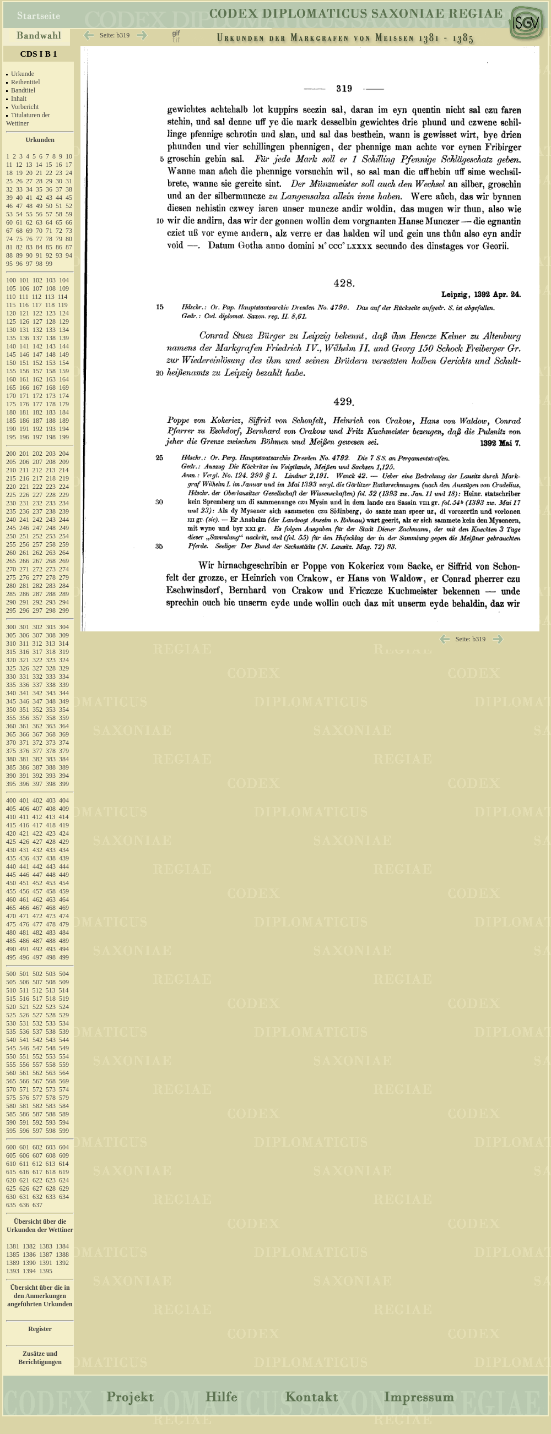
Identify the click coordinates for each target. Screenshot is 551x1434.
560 (11, 1073)
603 (51, 1147)
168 (51, 387)
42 (39, 197)
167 (37, 387)
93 (59, 255)
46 (9, 206)
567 (37, 1081)
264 (64, 553)
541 (24, 1040)
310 (11, 643)
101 (24, 280)
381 (24, 759)
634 (64, 1197)
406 (24, 809)
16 (59, 164)
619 (64, 1172)
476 (24, 924)
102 (37, 280)
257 (37, 544)
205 (11, 462)
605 (11, 1155)
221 (24, 486)
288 (51, 594)
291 (24, 602)
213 (51, 470)
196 (24, 437)
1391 (45, 1263)
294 (64, 602)
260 (11, 553)
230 (11, 503)
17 (69, 164)
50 (49, 206)
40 (19, 197)
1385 (12, 1254)
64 (49, 222)
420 (11, 833)
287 (37, 594)
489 (64, 941)
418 (51, 825)
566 (24, 1081)
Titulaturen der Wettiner (28, 119)
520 (11, 1007)
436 (24, 858)
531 (24, 1023)
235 (11, 511)
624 (64, 1180)
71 (49, 231)
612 (37, 1164)
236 (24, 511)
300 (11, 627)
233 (51, 503)
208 (51, 462)
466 (24, 908)
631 (24, 1197)
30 (59, 181)
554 (64, 1056)
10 (69, 156)
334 (64, 676)
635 (11, 1205)
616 (24, 1172)
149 (64, 354)
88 (9, 255)
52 (69, 206)
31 (69, 181)
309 (64, 635)
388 (51, 767)
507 (37, 982)
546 (24, 1048)
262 (37, 553)
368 (51, 734)
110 (11, 297)
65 (59, 222)
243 (51, 520)
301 (24, 627)
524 (64, 1007)
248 (51, 528)
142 (37, 346)
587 (37, 1114)
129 (64, 321)
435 (11, 858)
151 (24, 363)
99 (49, 264)
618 (51, 1172)
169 (64, 387)
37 (59, 189)
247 (37, 528)
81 (9, 247)
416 (24, 825)
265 (11, 561)
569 (64, 1081)
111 (24, 297)
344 (64, 693)
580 (11, 1106)
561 (24, 1073)
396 (24, 784)
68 (19, 231)
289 (64, 594)
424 (64, 833)
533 (51, 1023)
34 (29, 189)
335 (11, 685)
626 (24, 1188)
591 (24, 1122)
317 (37, 652)
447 (37, 875)
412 (37, 817)
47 (19, 206)
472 (37, 916)
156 (24, 371)
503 (51, 974)
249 (64, 528)
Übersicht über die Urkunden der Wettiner (40, 1226)
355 (11, 718)
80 (69, 239)
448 (51, 875)
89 (19, 255)
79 (59, 239)
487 (37, 941)
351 (24, 709)
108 (51, 288)
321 (24, 660)
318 (51, 652)
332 (37, 676)
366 (24, 734)
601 (24, 1147)
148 (51, 354)
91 (39, 255)
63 (39, 222)
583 (51, 1106)
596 (24, 1131)
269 (64, 561)
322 (37, 660)
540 (11, 1040)
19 (19, 173)
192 (37, 429)
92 (49, 255)
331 (24, 676)
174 (64, 396)
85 (49, 247)
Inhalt (18, 98)
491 (24, 949)
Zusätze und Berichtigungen (40, 1358)
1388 (62, 1254)
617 (37, 1172)
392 (37, 775)
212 (37, 470)
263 (51, 553)
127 (37, 321)
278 (51, 577)
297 (37, 610)
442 (37, 866)
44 (59, 197)
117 (37, 305)
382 (37, 759)
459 (64, 891)
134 (64, 330)
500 (11, 974)
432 (37, 850)
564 (64, 1073)
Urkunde (22, 74)
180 (11, 412)
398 (51, 784)
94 (69, 255)
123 (51, 313)
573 (51, 1089)
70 (39, 231)
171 (24, 396)
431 (24, 850)
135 (11, 338)
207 (37, 462)
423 (51, 833)
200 (11, 453)
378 (51, 751)
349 (64, 701)
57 (49, 214)
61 (19, 222)
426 (24, 842)
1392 (62, 1263)
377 (37, 751)
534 (64, 1023)
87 (69, 247)
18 (9, 173)
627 (37, 1188)
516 (24, 998)
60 (9, 222)
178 (51, 404)
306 (24, 635)
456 (24, 891)
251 (24, 536)
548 (51, 1048)
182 (37, 412)
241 (24, 520)
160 (11, 379)
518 (51, 998)
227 (37, 495)
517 (37, 998)
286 (24, 594)
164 (64, 379)
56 (39, 214)
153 (51, 363)
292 (37, 602)
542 (37, 1040)
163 (51, 379)
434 (64, 850)
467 (37, 908)
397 (37, 784)
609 (64, 1155)
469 (64, 908)
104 (64, 280)
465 (11, 908)
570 (11, 1089)
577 (37, 1098)
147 (37, 354)
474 (64, 916)
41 (29, 197)
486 (24, 941)
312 (37, 643)
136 (24, 338)
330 (11, 676)
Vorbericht (25, 107)
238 (51, 511)
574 (64, 1089)
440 (11, 866)
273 (51, 569)
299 (64, 610)
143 (51, 346)
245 (11, 528)
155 (11, 371)
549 (64, 1048)
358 (51, 718)
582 (37, 1106)
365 (11, 734)
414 (64, 817)
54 (19, 214)
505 (11, 982)
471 (24, 916)
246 (24, 528)
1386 (29, 1254)
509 (64, 982)
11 (9, 164)
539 (64, 1031)
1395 (45, 1271)
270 (11, 569)
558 (51, 1064)
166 (24, 387)
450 (11, 883)
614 (64, 1164)
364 (64, 726)
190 (11, 429)
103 (51, 280)
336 (24, 685)
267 (37, 561)
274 (64, 569)
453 (51, 883)
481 (24, 932)
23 (59, 173)
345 (11, 701)
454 (64, 883)
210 (11, 470)
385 (11, 767)
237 (37, 511)
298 (51, 610)
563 (51, 1073)
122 (37, 313)
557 (37, 1064)
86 (59, 247)
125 (11, 321)
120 (11, 313)
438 (51, 858)
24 (69, 173)
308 (51, 635)
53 (9, 214)
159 (64, 371)
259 (64, 544)
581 (24, 1106)
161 (24, 379)
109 (64, 288)
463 (51, 899)
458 (51, 891)
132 (37, 330)
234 (64, 503)
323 (51, 660)
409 (64, 809)
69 (29, 231)
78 (49, 239)
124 (64, 313)
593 (51, 1122)
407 (37, 809)
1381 (12, 1246)
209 (64, 462)
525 (11, 1015)
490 (11, 949)
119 (63, 305)
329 (64, 668)
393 (51, 775)
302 (37, 627)
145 (11, 354)
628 (51, 1188)
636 (24, 1205)
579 (64, 1098)
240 (11, 520)
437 (37, 858)
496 (24, 957)
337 (37, 685)
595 (11, 1131)
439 (64, 858)
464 (64, 899)
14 (39, 164)
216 (24, 478)
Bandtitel (23, 90)
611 (24, 1164)
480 (11, 932)
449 (64, 875)
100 (11, 280)
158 (51, 371)
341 (24, 693)
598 (51, 1131)
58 (59, 214)
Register (40, 1329)
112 (37, 297)
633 (51, 1197)
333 (51, 676)
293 (51, 602)
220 (11, 486)
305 (11, 635)
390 (11, 775)
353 (51, 709)
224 (64, 486)
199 (64, 437)
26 (19, 181)
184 (64, 412)
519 (64, 998)
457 (37, 891)
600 (11, 1147)
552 (37, 1056)
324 (64, 660)
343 (51, 693)
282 (37, 586)
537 (37, 1031)
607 (37, 1155)
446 (24, 875)
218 (51, 478)
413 (51, 817)
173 (51, 396)
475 (11, 924)
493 (51, 949)
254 (64, 536)
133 (51, 330)
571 (24, 1089)
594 (64, 1122)
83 (29, 247)
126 (24, 321)
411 (24, 817)
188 (51, 420)
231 (24, 503)
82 (19, 247)
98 (39, 264)
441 (24, 866)
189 (64, 420)
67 (9, 231)
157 (37, 371)
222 (37, 486)
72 (59, 231)
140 (11, 346)
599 (64, 1131)
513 (51, 990)
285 (11, 594)
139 (64, 338)
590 (11, 1122)
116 (24, 305)
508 (51, 982)
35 (39, 189)
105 (11, 288)
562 (37, 1073)
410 (11, 817)
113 (50, 297)
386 (24, 767)
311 (24, 643)
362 (37, 726)
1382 (29, 1246)
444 (64, 866)
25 (9, 181)
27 (29, 181)
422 (37, 833)
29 (49, 181)
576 (24, 1098)
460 (11, 899)
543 (51, 1040)
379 (64, 751)
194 (64, 429)
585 (11, 1114)
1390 (29, 1263)
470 (11, 916)
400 (11, 800)
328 (51, 668)
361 (24, 726)
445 (11, 875)
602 (37, 1147)
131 (24, 330)
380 (11, 759)
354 (64, 709)
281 (24, 586)
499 (64, 957)
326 (24, 668)
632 (37, 1197)
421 (24, 833)
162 (37, 379)
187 (37, 420)
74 (9, 239)
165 (11, 387)
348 (51, 701)
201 (24, 453)
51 (59, 206)
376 (24, 751)
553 (51, 1056)
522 (37, 1007)
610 (11, 1164)
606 (24, 1155)
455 (11, 891)
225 (11, 495)
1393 (12, 1271)
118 (50, 305)
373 (51, 742)
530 (11, 1023)
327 (37, 668)
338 (51, 685)
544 (64, 1040)
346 (24, 701)
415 (11, 825)
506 (24, 982)
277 (37, 577)
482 (37, 932)
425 (11, 842)
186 (24, 420)
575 (11, 1098)
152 (37, 363)
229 (64, 495)
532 (37, 1023)
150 (11, 363)
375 (11, 751)
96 (19, 264)
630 (11, 1197)
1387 (45, 1254)
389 (64, 767)
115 (11, 305)
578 (51, 1098)
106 (24, 288)
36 (49, 189)
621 (24, 1180)
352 (37, 709)
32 (9, 189)
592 (37, 1122)
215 (11, 478)
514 (64, 990)
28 (39, 181)
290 (11, 602)
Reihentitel (25, 82)
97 (29, 264)
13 (29, 164)
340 (11, 693)
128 (51, 321)
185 (11, 420)
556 (24, 1064)
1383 (45, 1246)
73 (69, 231)
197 (37, 437)
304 (64, 627)
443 (51, 866)
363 (51, 726)
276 (24, 577)
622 (37, 1180)
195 (11, 437)
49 (39, 206)
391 (24, 775)
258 (51, 544)
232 (37, 503)
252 (37, 536)
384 (64, 759)
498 (51, 957)
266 (24, 561)
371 (24, 742)
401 (24, 800)
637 (37, 1205)
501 (24, 974)
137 (37, 338)
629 (64, 1188)
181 (24, 412)
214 (64, 470)
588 (51, 1114)
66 (69, 222)
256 (24, 544)
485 (11, 941)
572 (37, 1089)
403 (51, 800)
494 (64, 949)
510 (11, 990)
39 (9, 197)
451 (24, 883)
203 (51, 453)
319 (64, 652)
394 (64, 775)
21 (39, 173)
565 (11, 1081)
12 (19, 164)
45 (69, 197)
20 (29, 173)
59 (69, 214)
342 (37, 693)
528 (51, 1015)
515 (11, 998)
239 (64, 511)
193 (51, 429)
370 (11, 742)
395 (11, 784)
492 (37, 949)
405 (11, 809)
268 (51, 561)
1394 (29, 1271)
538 (51, 1031)
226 (24, 495)
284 (64, 586)
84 (39, 247)
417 (37, 825)
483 (51, 932)
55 (29, 214)
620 (11, 1180)
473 (51, 916)
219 (64, 478)
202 (37, 453)
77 (39, 239)
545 (11, 1048)
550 (11, 1056)
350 (11, 709)
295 (11, 610)
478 (51, 924)
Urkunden (40, 140)
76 (29, 239)
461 (24, 899)
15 (49, 164)
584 (64, 1106)
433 (51, 850)
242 (37, 520)
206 (24, 462)
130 (11, 330)
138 (51, 338)
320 (11, 660)
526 (24, 1015)
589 (64, 1114)
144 (64, 346)
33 (19, 189)
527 (37, 1015)
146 (24, 354)
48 (29, 206)
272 (37, 569)
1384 (62, 1246)
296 (24, 610)
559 (64, 1064)
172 (37, 396)
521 (24, 1007)
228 (51, 495)
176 (24, 404)
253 (51, 536)
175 (11, 404)
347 (37, 701)
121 (24, 313)
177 (37, 404)
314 (64, 643)
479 (64, 924)
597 (37, 1131)
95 (9, 264)
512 (37, 990)
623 (51, 1180)
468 (51, 908)
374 (64, 742)
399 (64, 784)
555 (11, 1064)
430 (11, 850)
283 (51, 586)
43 (49, 197)
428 (51, 842)
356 (24, 718)
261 (24, 553)
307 (37, 635)
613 (51, 1164)
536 (24, 1031)
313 (51, 643)
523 (51, 1007)
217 (37, 478)
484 (64, 932)
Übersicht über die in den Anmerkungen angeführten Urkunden (39, 1296)
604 (64, 1147)
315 (11, 652)
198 (51, 437)
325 (11, 668)
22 (49, 173)
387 (37, 767)
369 (64, 734)
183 (51, 412)
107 (37, 288)
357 (37, 718)
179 (64, 404)
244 (64, 520)
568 (51, 1081)
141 (24, 346)
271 (24, 569)
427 (37, 842)
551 (24, 1056)
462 (37, 899)
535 (11, 1031)
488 (51, 941)
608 (51, 1155)
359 (64, 718)
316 (24, 652)
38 (69, 189)
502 (37, 974)
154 (64, 363)
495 (11, 957)
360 (11, 726)
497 (37, 957)
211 (24, 470)
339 (64, 685)
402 (37, 800)
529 (64, 1015)
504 (64, 974)
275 (11, 577)
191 (24, 429)
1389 (12, 1263)
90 (29, 255)
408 (51, 809)
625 (11, 1188)
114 (63, 297)
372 (37, 742)
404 (64, 800)
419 (64, 825)
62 (29, 222)
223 (51, 486)
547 (37, 1048)
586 (24, 1114)
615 (11, 1172)
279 (64, 577)
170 (11, 396)
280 (11, 586)
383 (51, 759)
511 (24, 990)
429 (64, 842)
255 (11, 544)
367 (37, 734)
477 (37, 924)
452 (37, 883)
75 (19, 239)
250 (11, 536)
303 (51, 627)
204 (64, 453)
